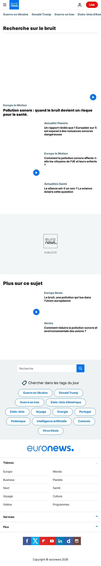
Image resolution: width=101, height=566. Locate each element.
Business (8, 479)
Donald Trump (41, 14)
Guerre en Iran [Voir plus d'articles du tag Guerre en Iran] (29, 402)
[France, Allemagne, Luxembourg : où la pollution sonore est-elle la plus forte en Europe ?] (71, 136)
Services (8, 517)
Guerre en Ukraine (15, 14)
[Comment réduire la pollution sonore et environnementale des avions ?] (71, 336)
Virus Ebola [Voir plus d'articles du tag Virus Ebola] (50, 430)
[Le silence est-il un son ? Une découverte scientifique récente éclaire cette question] (71, 197)
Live (92, 4)
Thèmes (8, 462)
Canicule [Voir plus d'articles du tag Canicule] (84, 421)
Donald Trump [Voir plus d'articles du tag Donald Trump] (68, 392)
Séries (48, 323)
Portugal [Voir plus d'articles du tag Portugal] (85, 411)
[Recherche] (50, 368)
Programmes (61, 504)
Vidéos (7, 504)
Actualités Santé (55, 183)
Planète (58, 479)
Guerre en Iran (64, 14)
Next (6, 488)
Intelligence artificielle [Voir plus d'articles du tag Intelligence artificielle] (52, 421)
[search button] (80, 368)
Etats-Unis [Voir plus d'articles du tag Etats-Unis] (17, 411)
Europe (7, 471)
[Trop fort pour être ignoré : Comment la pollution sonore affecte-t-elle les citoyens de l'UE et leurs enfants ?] (71, 166)
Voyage (8, 496)
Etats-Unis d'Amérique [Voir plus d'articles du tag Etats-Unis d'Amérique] (66, 402)
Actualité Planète (56, 123)
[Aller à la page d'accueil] (14, 4)
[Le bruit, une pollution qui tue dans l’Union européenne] (71, 306)
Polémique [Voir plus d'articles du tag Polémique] (18, 421)
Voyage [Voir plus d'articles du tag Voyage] (41, 411)
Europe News (53, 292)
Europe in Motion (15, 105)
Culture (57, 496)
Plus (6, 527)
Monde (57, 471)
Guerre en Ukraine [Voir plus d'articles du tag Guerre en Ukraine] (35, 392)
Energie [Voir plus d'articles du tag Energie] (62, 411)
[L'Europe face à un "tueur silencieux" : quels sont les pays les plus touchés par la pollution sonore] (50, 112)
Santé (56, 488)
